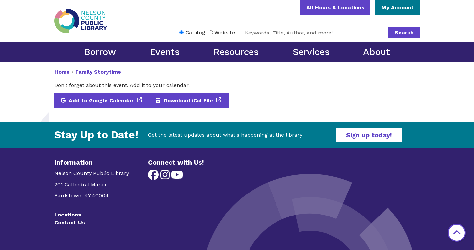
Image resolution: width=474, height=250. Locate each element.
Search (404, 32)
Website (224, 32)
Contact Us (69, 222)
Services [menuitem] (311, 51)
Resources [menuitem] (236, 51)
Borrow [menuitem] (100, 51)
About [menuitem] (376, 51)
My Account (398, 7)
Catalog (195, 32)
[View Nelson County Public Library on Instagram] (165, 177)
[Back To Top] (457, 233)
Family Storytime (98, 72)
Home (62, 72)
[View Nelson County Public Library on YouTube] (177, 177)
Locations (67, 215)
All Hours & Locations (335, 7)
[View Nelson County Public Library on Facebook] (154, 177)
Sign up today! (369, 135)
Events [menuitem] (165, 51)
